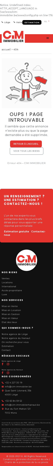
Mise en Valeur (10, 318)
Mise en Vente (10, 306)
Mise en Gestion (11, 314)
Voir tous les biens (26, 151)
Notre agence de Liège (15, 334)
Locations (7, 282)
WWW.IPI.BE (31, 433)
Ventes (5, 278)
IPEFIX (19, 456)
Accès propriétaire (12, 290)
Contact (6, 350)
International (9, 286)
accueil (6, 49)
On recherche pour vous (15, 342)
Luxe (4, 294)
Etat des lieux (9, 322)
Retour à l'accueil (25, 144)
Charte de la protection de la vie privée (26, 462)
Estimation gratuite (16, 231)
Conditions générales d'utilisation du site (25, 459)
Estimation (31, 22)
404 (16, 49)
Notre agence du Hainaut (16, 338)
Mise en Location (11, 310)
